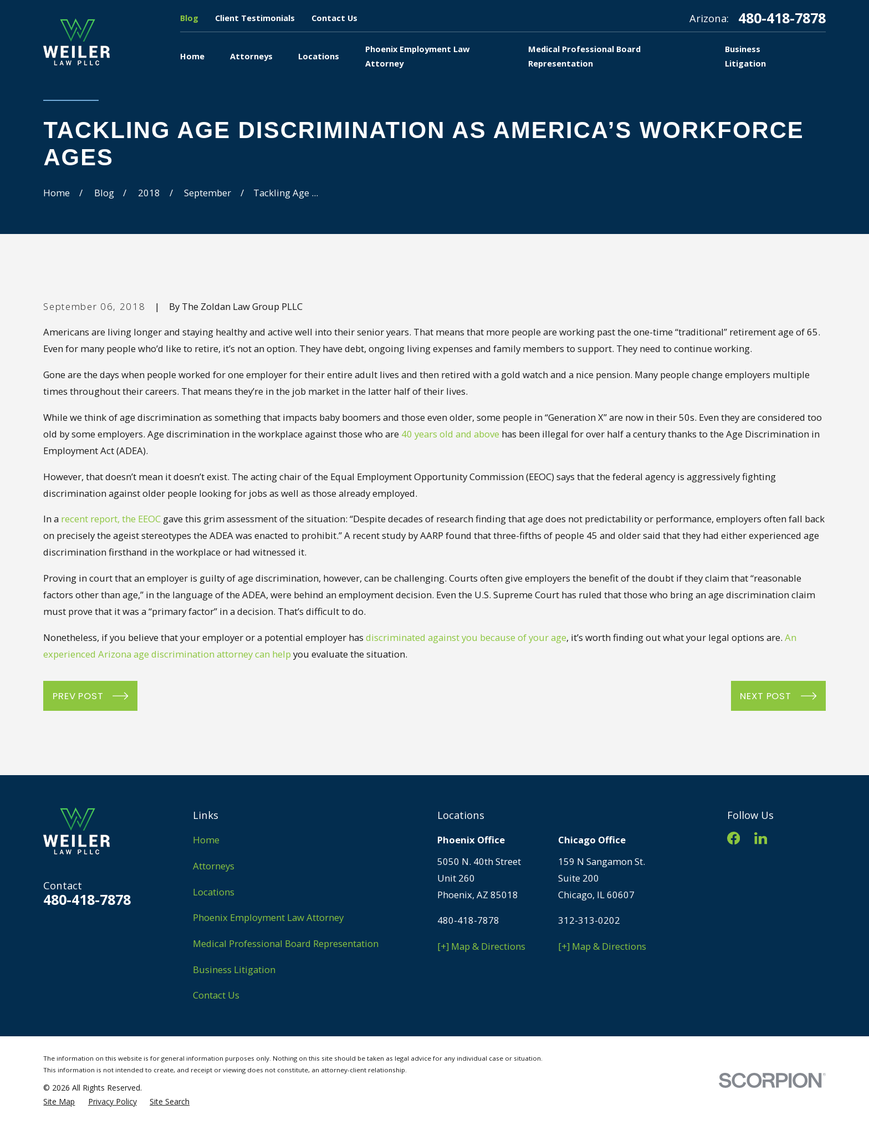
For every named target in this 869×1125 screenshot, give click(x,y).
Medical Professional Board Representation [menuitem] (584, 56)
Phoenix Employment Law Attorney (268, 917)
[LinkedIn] (760, 838)
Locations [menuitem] (318, 56)
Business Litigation (234, 969)
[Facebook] (733, 838)
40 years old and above (450, 433)
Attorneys (213, 865)
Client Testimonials (255, 17)
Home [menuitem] (192, 56)
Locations (213, 891)
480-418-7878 (782, 18)
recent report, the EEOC (111, 518)
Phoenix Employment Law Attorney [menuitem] (417, 56)
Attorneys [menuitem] (251, 56)
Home (206, 839)
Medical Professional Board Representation (286, 943)
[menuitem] (59, 1101)
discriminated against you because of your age (466, 637)
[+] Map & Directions (481, 946)
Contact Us (334, 17)
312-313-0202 (589, 920)
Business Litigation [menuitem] (745, 56)
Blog (189, 17)
